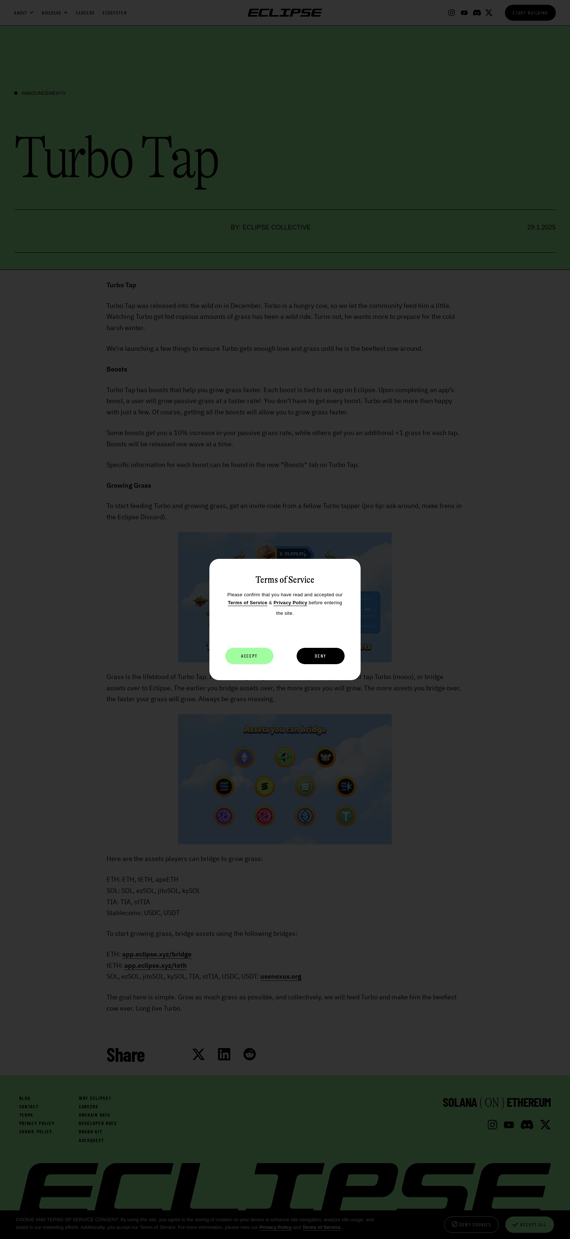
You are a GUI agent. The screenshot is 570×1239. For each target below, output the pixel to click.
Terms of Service (248, 602)
